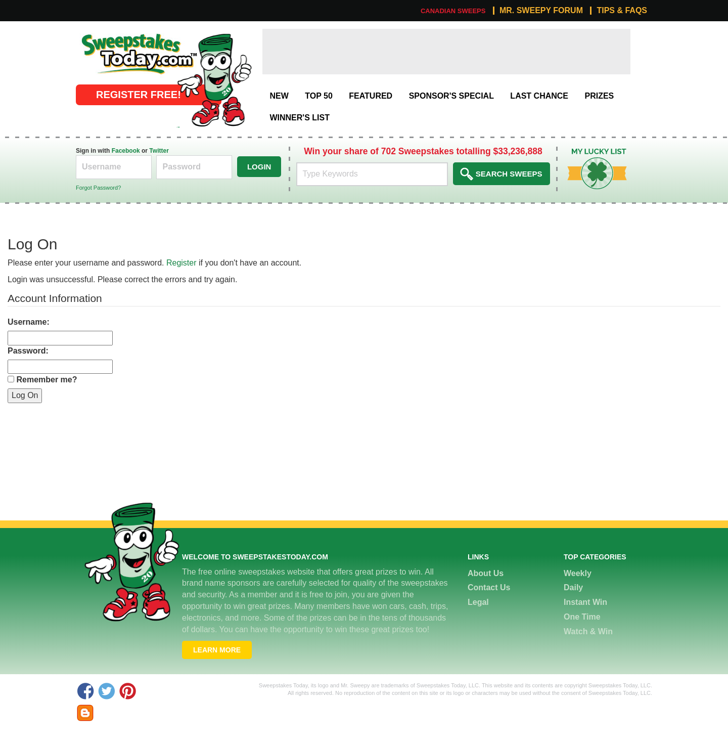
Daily (573, 587)
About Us (486, 573)
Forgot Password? (98, 188)
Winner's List (299, 117)
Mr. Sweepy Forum (541, 11)
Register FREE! (138, 94)
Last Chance (539, 96)
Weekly (578, 573)
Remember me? (46, 379)
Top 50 (319, 96)
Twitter (158, 150)
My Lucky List (589, 152)
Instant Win (585, 602)
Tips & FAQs (622, 11)
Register (181, 262)
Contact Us (489, 587)
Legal (478, 602)
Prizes (599, 96)
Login (259, 166)
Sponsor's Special (451, 96)
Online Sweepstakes (113, 34)
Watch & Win (588, 631)
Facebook (126, 150)
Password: (28, 350)
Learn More (217, 650)
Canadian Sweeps (453, 11)
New (278, 96)
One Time (582, 616)
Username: (29, 322)
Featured (370, 96)
